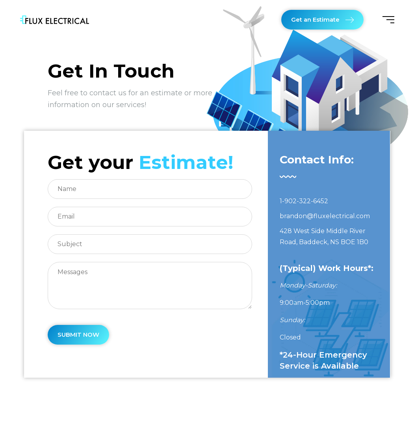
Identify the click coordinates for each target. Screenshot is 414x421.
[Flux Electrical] (54, 19)
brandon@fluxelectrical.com (325, 216)
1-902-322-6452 (304, 201)
